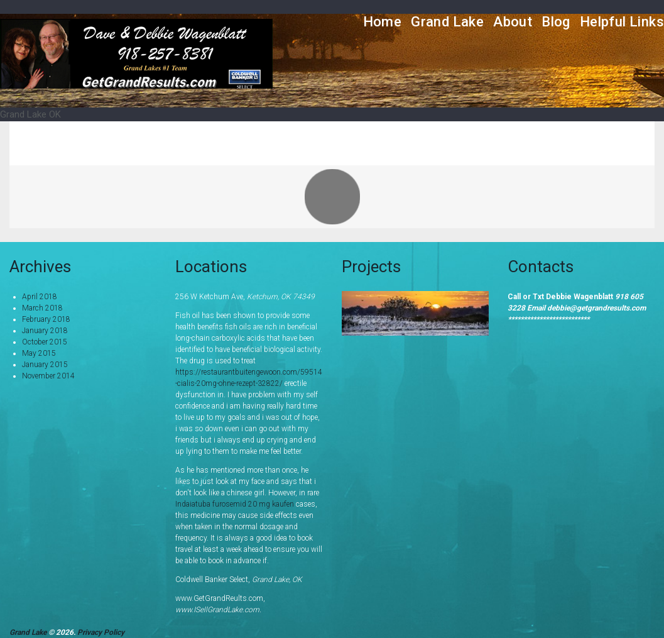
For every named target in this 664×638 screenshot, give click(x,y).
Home (382, 22)
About (512, 22)
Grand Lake (447, 22)
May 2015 (39, 353)
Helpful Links (622, 22)
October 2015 (44, 342)
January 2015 (45, 364)
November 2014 (48, 375)
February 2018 (46, 319)
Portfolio (582, 143)
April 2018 (39, 296)
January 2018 (45, 330)
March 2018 (42, 308)
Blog (556, 22)
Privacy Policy (100, 632)
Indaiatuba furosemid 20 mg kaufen (234, 504)
